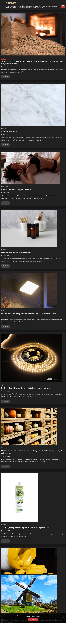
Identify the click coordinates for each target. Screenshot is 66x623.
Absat (10, 3)
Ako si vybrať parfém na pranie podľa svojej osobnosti (25, 528)
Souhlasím (33, 619)
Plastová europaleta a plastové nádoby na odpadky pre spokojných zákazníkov (31, 452)
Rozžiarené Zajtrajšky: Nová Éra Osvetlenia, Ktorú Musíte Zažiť (28, 313)
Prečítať (5, 77)
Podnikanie (4, 128)
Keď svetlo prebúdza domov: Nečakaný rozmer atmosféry (27, 388)
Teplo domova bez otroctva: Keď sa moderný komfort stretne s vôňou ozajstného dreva (32, 62)
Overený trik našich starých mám (16, 252)
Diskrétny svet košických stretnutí (16, 189)
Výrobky (3, 58)
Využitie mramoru (9, 131)
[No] (64, 618)
